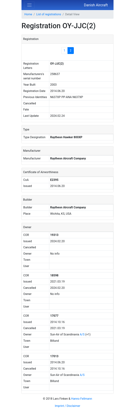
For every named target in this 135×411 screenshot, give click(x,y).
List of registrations (48, 14)
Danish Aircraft (96, 5)
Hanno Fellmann (81, 398)
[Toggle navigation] (29, 5)
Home (28, 14)
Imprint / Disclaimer (67, 406)
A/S (82, 334)
